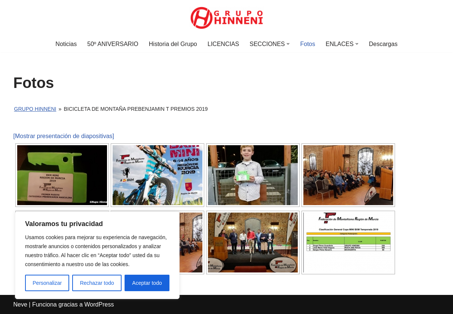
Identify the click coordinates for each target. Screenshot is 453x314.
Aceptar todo (147, 283)
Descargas (383, 44)
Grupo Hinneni (35, 109)
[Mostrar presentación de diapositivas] (63, 136)
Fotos (307, 44)
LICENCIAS (223, 44)
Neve (20, 304)
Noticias (66, 44)
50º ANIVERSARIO (112, 44)
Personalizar (47, 283)
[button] (288, 43)
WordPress (99, 304)
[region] (97, 255)
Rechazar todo (97, 283)
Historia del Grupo (173, 44)
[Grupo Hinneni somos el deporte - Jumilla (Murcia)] (226, 18)
